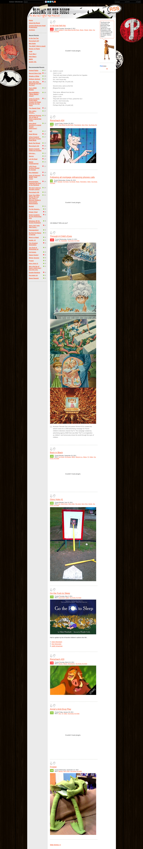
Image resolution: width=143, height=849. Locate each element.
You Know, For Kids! (73, 240)
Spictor (31, 156)
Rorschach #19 (34, 192)
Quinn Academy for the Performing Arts (35, 216)
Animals (60, 181)
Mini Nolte (32, 43)
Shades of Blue (34, 76)
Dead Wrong (33, 134)
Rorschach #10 (34, 146)
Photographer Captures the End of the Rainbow (35, 183)
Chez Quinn (64, 504)
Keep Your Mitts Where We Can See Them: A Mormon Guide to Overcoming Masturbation (35, 199)
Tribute (86, 30)
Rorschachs (77, 125)
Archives (32, 30)
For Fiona (65, 181)
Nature (65, 663)
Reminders (83, 181)
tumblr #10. (33, 62)
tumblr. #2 (32, 240)
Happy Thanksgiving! (34, 162)
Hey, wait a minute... (32, 112)
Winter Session (34, 258)
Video (90, 30)
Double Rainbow (34, 272)
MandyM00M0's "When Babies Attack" (34, 94)
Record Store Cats (35, 73)
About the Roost (34, 23)
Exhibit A (61, 30)
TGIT (30, 131)
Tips (59, 713)
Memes (60, 771)
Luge (30, 51)
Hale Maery (32, 56)
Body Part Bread (34, 143)
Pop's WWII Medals (33, 89)
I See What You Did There (71, 30)
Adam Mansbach (56, 642)
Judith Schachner (57, 646)
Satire (67, 597)
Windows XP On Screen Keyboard (35, 222)
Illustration (64, 240)
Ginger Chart (33, 212)
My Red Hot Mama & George (35, 233)
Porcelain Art (33, 275)
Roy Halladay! (33, 172)
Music (81, 30)
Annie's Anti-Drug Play (60, 709)
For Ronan (72, 181)
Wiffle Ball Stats (19, 1)
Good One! (61, 597)
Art (59, 240)
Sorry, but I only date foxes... (34, 226)
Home (31, 20)
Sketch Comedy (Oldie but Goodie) (35, 149)
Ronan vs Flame (34, 49)
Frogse (31, 261)
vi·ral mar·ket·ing (58, 25)
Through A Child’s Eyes (61, 236)
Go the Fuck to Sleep (60, 593)
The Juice (78, 504)
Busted (31, 206)
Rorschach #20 (57, 659)
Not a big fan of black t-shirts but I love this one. (35, 268)
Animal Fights (33, 70)
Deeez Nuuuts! (34, 278)
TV (88, 457)
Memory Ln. (79, 457)
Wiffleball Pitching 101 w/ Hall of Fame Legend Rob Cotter (35, 118)
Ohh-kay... (32, 153)
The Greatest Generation (33, 244)
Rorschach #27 (34, 41)
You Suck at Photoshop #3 (33, 248)
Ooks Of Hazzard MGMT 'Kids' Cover (34, 177)
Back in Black (56, 452)
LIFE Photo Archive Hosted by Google (34, 168)
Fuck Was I (32, 54)
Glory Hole (71, 504)
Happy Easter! (34, 255)
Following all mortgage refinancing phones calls (72, 177)
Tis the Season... (34, 209)
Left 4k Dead (33, 159)
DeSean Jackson (34, 79)
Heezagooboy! (34, 230)
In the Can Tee (34, 38)
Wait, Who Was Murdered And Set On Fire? (35, 83)
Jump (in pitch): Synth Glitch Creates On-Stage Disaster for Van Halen (35, 102)
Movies (60, 663)
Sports (90, 504)
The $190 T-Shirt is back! (37, 46)
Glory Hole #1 (33, 263)
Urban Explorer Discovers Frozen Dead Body (35, 138)
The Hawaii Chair (34, 108)
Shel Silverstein (56, 644)
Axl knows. (32, 252)
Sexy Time (85, 125)
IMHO (73, 457)
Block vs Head (34, 237)
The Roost (11, 1)
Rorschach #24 (57, 120)
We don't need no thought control (35, 188)
